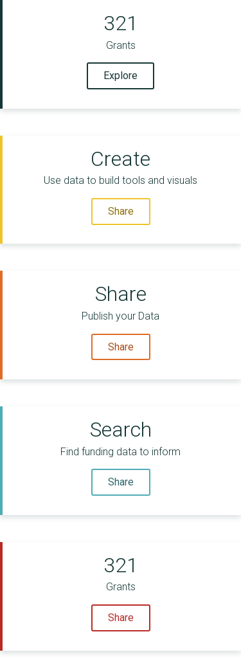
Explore (120, 75)
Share (121, 211)
